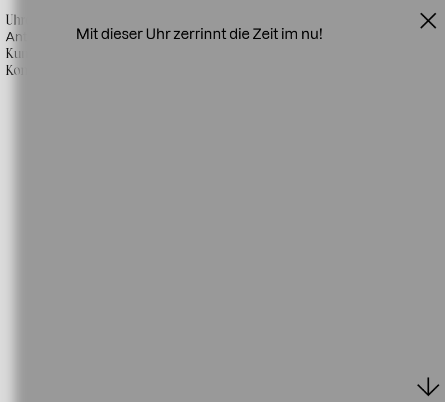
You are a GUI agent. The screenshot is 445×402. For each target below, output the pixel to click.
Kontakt (27, 69)
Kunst (22, 53)
